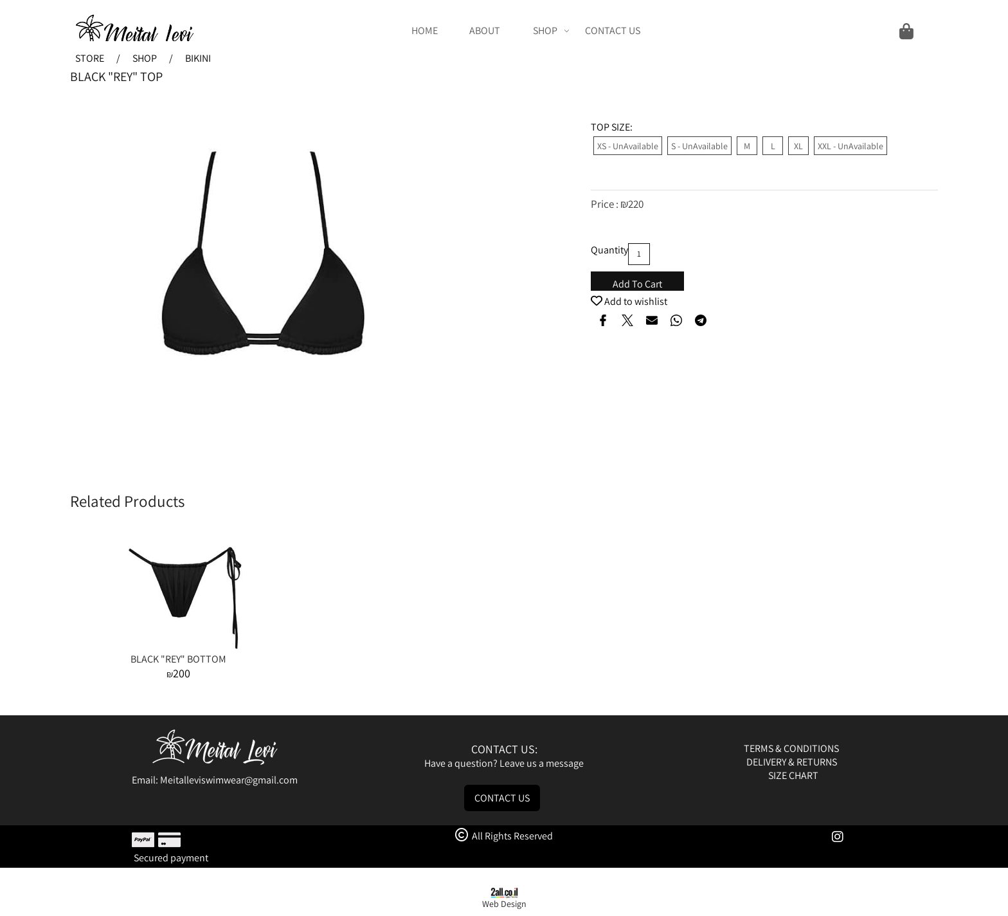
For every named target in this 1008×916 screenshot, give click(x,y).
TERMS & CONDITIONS (792, 748)
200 (181, 673)
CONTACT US (612, 30)
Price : (605, 204)
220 (636, 204)
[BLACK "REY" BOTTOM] (178, 645)
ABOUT (484, 30)
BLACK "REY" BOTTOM (178, 659)
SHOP (551, 30)
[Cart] (786, 30)
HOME (424, 30)
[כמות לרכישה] (639, 254)
